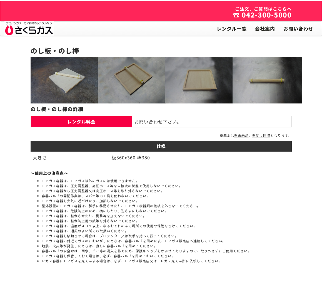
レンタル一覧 (232, 28)
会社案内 (265, 28)
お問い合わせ (298, 28)
